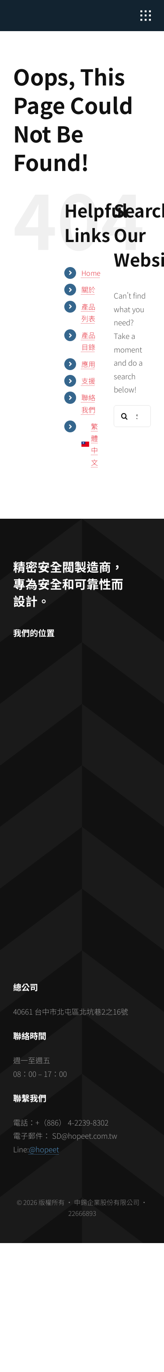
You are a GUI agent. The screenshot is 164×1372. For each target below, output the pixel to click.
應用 (88, 364)
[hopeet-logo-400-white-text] (46, 13)
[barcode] (82, 873)
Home (91, 272)
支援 (88, 380)
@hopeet (44, 1149)
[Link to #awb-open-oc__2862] (145, 16)
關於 (88, 289)
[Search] (125, 416)
